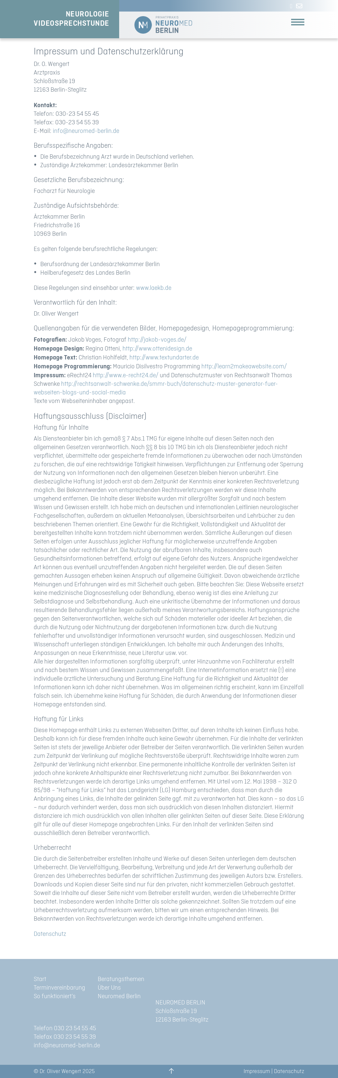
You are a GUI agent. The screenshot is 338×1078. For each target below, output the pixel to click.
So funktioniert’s (55, 996)
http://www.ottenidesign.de (157, 348)
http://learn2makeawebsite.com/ (244, 366)
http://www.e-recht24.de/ (125, 375)
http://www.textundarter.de (164, 357)
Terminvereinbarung (59, 987)
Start (40, 979)
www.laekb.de (153, 288)
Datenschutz (50, 934)
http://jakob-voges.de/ (157, 339)
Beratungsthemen (121, 979)
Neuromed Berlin (119, 996)
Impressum (257, 1071)
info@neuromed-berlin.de (86, 131)
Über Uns (109, 987)
